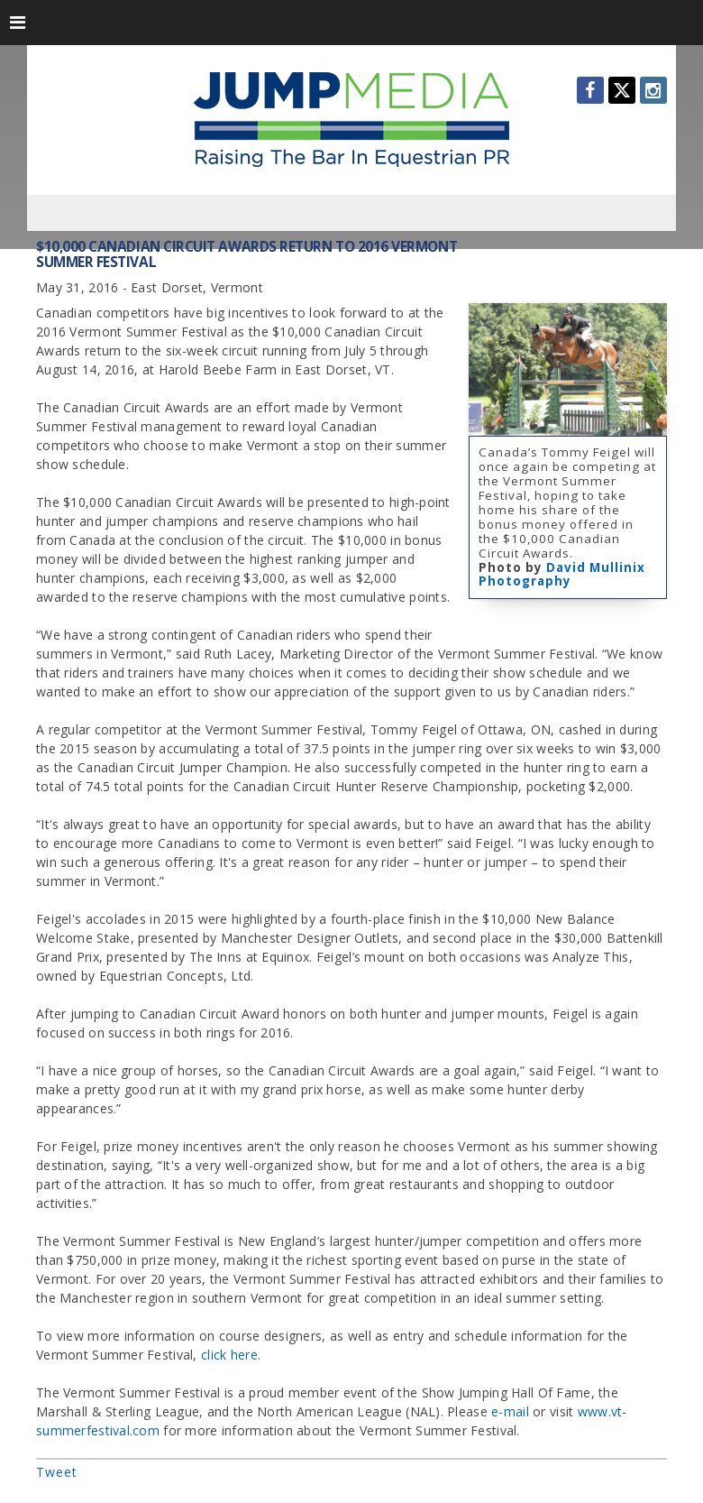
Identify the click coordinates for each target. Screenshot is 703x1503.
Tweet (57, 1471)
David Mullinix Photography (562, 574)
